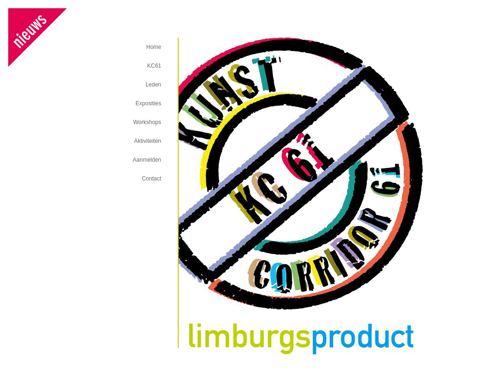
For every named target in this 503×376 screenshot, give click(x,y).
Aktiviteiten (147, 141)
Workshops (147, 122)
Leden (153, 84)
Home (153, 47)
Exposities (148, 103)
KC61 (154, 66)
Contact (151, 178)
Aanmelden (147, 160)
